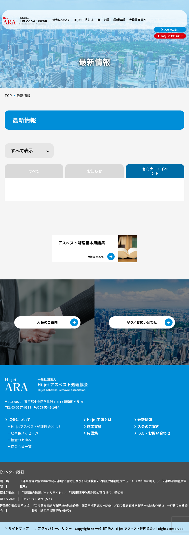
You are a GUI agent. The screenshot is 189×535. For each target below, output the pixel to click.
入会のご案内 (148, 426)
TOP (8, 95)
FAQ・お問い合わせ (153, 433)
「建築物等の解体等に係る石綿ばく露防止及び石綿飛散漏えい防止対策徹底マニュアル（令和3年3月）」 (88, 481)
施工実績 (103, 19)
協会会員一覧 (21, 446)
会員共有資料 (138, 19)
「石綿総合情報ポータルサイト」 (42, 492)
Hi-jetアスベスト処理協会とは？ (36, 426)
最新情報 (119, 19)
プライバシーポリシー (55, 528)
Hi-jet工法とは (84, 19)
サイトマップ (18, 528)
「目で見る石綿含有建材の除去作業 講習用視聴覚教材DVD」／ (74, 505)
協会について (61, 19)
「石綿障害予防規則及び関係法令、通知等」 (96, 492)
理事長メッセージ (24, 433)
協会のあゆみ (21, 439)
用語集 (92, 433)
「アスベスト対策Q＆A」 (37, 499)
